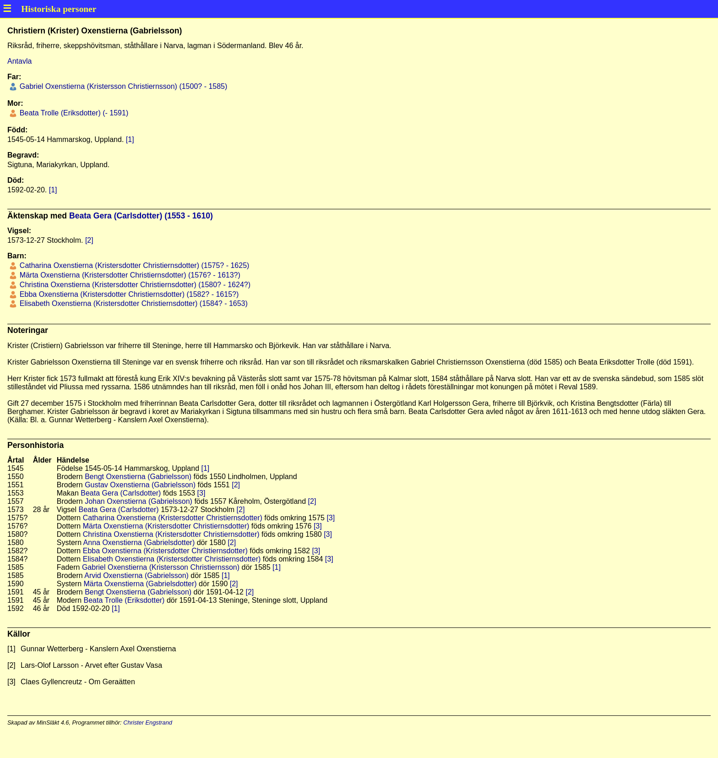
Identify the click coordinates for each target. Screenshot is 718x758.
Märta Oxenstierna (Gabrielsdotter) (139, 584)
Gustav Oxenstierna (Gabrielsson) (140, 485)
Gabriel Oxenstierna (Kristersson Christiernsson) (160, 567)
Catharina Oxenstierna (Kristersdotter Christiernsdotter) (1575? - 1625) (133, 265)
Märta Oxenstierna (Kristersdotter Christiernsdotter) (166, 526)
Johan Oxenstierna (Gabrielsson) (138, 501)
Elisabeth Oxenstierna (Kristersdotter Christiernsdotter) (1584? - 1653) (132, 303)
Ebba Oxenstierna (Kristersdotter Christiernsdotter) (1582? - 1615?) (128, 294)
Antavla (19, 61)
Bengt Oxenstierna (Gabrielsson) (138, 476)
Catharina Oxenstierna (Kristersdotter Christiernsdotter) (172, 518)
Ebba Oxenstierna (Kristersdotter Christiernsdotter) (165, 551)
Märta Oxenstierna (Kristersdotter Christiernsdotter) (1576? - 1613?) (128, 275)
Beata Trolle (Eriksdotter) (123, 600)
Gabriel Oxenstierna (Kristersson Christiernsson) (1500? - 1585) (122, 86)
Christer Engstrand (147, 722)
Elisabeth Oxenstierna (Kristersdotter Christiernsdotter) (172, 559)
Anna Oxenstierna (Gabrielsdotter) (139, 542)
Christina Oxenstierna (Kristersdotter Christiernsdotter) (171, 534)
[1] (130, 139)
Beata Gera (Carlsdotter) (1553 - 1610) (141, 215)
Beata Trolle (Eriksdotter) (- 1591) (72, 113)
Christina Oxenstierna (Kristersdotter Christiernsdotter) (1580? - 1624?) (133, 285)
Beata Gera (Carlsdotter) (121, 493)
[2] (89, 240)
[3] (201, 493)
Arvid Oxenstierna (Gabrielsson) (136, 575)
